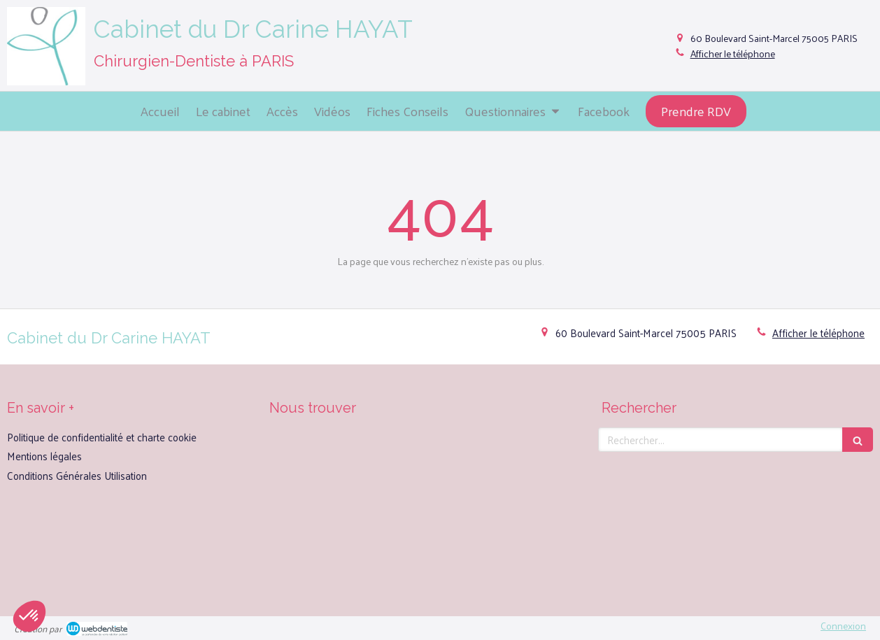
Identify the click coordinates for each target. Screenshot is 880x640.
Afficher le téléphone (732, 54)
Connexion (843, 625)
